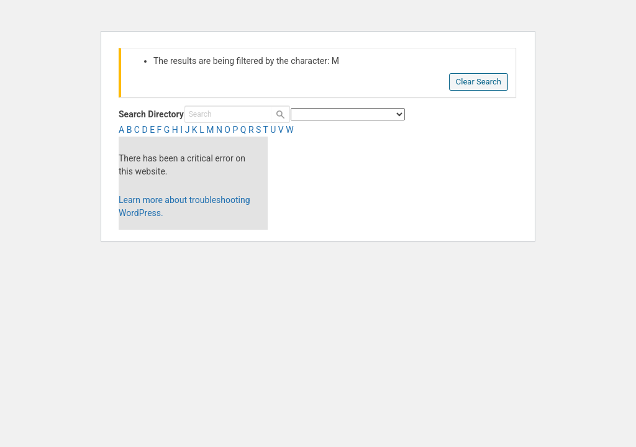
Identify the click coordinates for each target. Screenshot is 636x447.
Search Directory (151, 114)
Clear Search (478, 81)
